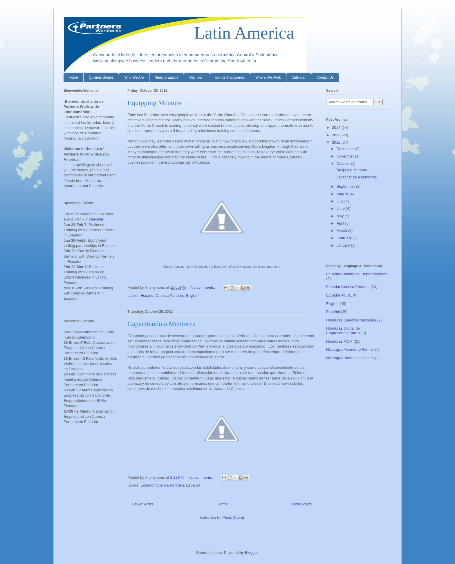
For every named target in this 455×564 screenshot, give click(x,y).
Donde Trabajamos (230, 77)
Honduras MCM (339, 341)
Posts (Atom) (233, 517)
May (341, 216)
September (346, 186)
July (340, 201)
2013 (337, 135)
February (345, 238)
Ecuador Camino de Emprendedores (356, 274)
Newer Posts (142, 504)
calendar (96, 219)
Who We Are (134, 77)
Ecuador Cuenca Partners (162, 295)
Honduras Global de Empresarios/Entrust (343, 330)
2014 (337, 127)
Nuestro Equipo (167, 77)
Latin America (179, 32)
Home (73, 77)
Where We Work (268, 77)
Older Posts (302, 504)
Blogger (251, 552)
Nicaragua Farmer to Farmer (350, 349)
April (341, 223)
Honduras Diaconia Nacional (350, 320)
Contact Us (324, 77)
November (346, 156)
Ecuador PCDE (339, 295)
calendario (86, 337)
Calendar (299, 77)
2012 (337, 142)
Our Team (196, 77)
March (342, 230)
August (343, 194)
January (344, 245)
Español (193, 485)
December (346, 149)
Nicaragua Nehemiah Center (350, 358)
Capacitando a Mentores (161, 324)
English (192, 295)
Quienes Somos (101, 77)
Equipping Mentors (154, 102)
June (341, 208)
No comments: (203, 287)
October (344, 163)
